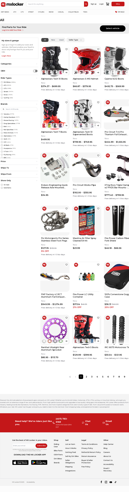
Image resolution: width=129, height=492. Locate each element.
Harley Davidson (9, 117)
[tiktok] (116, 482)
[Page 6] (108, 376)
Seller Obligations (70, 461)
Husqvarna (8, 148)
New (53, 40)
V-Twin (6, 151)
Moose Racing (9, 120)
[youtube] (111, 482)
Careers (106, 452)
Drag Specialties (9, 123)
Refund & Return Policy (91, 452)
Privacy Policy (87, 448)
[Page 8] (119, 376)
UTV (5, 88)
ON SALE (119, 12)
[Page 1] (81, 376)
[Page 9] (124, 376)
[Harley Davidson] (2, 117)
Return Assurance (88, 456)
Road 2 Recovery (107, 469)
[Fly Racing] (2, 155)
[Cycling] (2, 98)
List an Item (70, 444)
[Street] (2, 91)
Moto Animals (8, 133)
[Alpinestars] (2, 136)
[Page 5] (103, 376)
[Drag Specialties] (2, 123)
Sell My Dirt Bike (72, 456)
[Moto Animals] (2, 133)
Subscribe (41, 446)
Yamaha (6, 114)
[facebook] (101, 482)
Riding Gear (56, 445)
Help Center (108, 444)
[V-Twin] (2, 151)
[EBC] (2, 158)
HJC (5, 142)
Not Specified (8, 130)
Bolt (5, 126)
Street (6, 91)
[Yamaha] (2, 114)
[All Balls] (2, 145)
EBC (5, 158)
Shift (5, 139)
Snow (6, 95)
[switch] (35, 71)
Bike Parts (58, 451)
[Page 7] (113, 376)
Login (101, 4)
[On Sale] (2, 185)
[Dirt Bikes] (2, 82)
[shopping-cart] (107, 4)
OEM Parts (58, 455)
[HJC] (2, 142)
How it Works (70, 448)
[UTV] (2, 88)
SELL (118, 4)
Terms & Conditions (89, 444)
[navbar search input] (55, 4)
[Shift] (2, 139)
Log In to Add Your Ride (13, 30)
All (45, 40)
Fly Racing (7, 155)
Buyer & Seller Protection (87, 461)
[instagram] (106, 482)
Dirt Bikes (7, 82)
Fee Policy (85, 467)
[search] (86, 4)
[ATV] (2, 85)
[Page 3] (92, 376)
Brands (57, 463)
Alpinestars (8, 136)
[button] (19, 64)
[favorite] (66, 49)
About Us (107, 456)
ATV (5, 85)
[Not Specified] (2, 130)
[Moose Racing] (2, 120)
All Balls (6, 145)
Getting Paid (70, 452)
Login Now (6, 56)
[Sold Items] (2, 188)
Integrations (70, 471)
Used (61, 40)
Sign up (93, 4)
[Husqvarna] (2, 148)
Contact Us (108, 460)
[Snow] (2, 95)
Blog (105, 448)
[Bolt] (2, 126)
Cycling (6, 98)
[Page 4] (97, 376)
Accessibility (108, 464)
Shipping (68, 467)
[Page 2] (86, 376)
